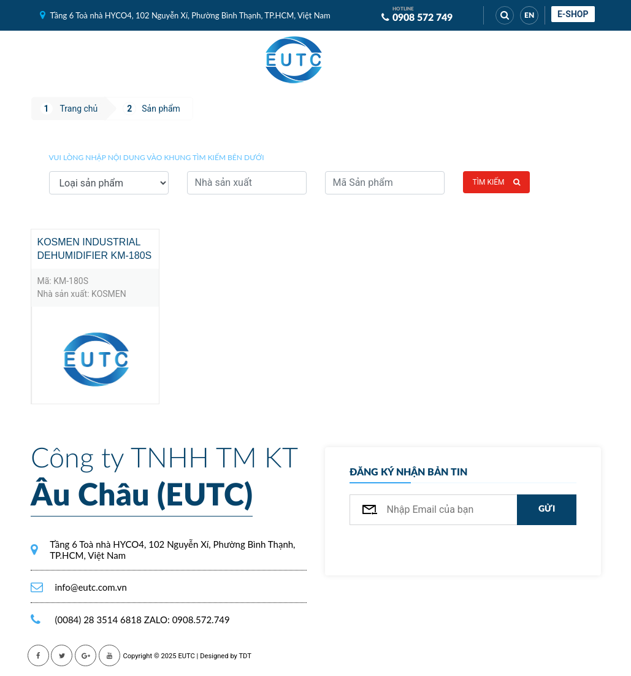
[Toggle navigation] (352, 60)
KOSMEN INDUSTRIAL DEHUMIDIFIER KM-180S (94, 249)
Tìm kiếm (497, 182)
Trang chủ (79, 108)
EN (529, 15)
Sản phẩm (161, 108)
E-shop (573, 14)
